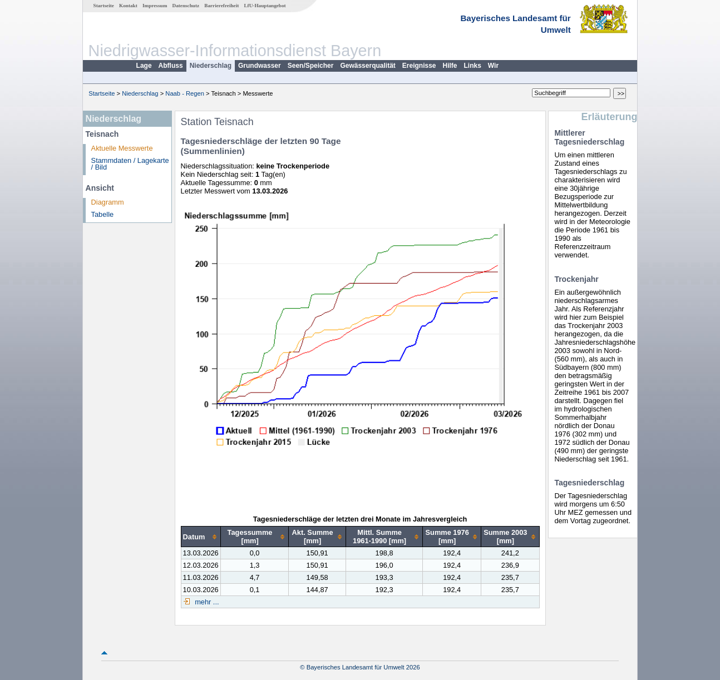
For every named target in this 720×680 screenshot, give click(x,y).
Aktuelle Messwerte (122, 148)
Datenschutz (186, 5)
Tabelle (102, 214)
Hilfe (450, 66)
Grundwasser (259, 66)
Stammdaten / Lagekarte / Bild (130, 164)
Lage (144, 66)
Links (472, 66)
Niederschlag (210, 66)
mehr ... (206, 602)
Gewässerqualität (367, 66)
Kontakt (128, 5)
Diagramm (107, 202)
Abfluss (171, 66)
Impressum (154, 5)
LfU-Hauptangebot (264, 5)
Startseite (103, 5)
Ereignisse (419, 66)
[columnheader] (200, 537)
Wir (493, 66)
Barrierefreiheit (221, 5)
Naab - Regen (184, 93)
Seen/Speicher (311, 66)
